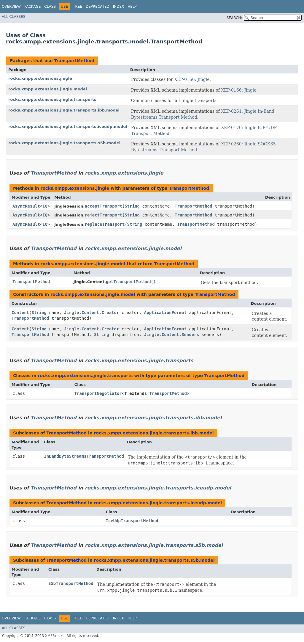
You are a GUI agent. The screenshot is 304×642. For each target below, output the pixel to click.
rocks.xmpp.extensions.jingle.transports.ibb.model (64, 110)
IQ (44, 206)
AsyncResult (26, 206)
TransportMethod (74, 60)
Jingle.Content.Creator (91, 312)
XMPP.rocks (54, 636)
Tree (77, 6)
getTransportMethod (128, 281)
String (132, 206)
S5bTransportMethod (70, 583)
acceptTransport (103, 206)
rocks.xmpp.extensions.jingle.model (47, 89)
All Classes (13, 17)
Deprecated (97, 6)
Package (32, 6)
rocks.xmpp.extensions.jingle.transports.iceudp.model (67, 126)
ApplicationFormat (165, 312)
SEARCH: (234, 18)
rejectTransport (103, 215)
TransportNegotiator (98, 393)
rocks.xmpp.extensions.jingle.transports (52, 99)
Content (20, 312)
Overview (11, 6)
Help (132, 6)
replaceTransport (105, 224)
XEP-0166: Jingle (191, 79)
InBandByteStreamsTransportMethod (84, 456)
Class (50, 6)
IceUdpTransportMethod (132, 520)
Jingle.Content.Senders (171, 334)
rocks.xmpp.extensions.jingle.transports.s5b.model (64, 143)
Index (118, 6)
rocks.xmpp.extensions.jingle (40, 78)
